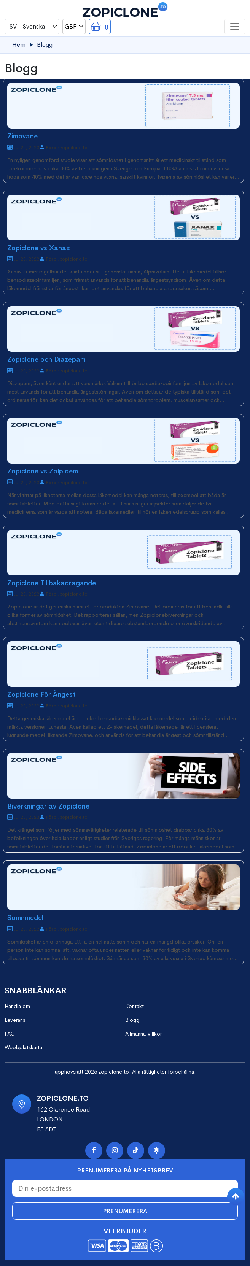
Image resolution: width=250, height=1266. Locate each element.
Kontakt (134, 1006)
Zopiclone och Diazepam (46, 359)
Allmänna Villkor (143, 1033)
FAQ (10, 1033)
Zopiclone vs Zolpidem (42, 471)
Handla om (17, 1006)
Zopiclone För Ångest (41, 694)
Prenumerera (125, 1211)
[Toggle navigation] (234, 26)
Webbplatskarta (23, 1047)
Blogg (132, 1020)
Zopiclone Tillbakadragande (51, 583)
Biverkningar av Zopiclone (48, 806)
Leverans (15, 1020)
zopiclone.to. (115, 1071)
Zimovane (22, 136)
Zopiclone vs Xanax (38, 248)
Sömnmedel (25, 917)
